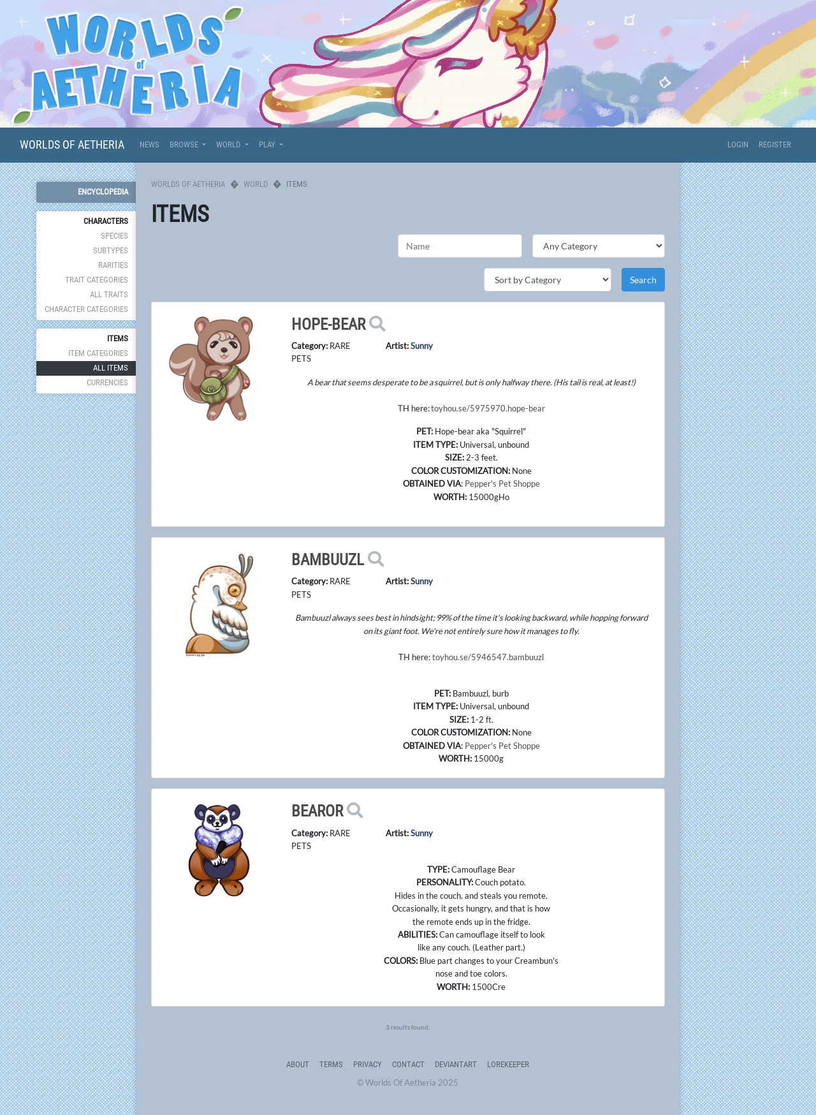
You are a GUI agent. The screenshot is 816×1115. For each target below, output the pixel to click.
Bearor (317, 811)
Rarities (113, 265)
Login (737, 144)
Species (114, 235)
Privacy (367, 1064)
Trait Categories (96, 279)
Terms (331, 1064)
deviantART (456, 1064)
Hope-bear (328, 324)
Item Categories (98, 353)
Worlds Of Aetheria (72, 144)
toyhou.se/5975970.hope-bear (488, 408)
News (149, 144)
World (256, 184)
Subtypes (110, 250)
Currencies (107, 382)
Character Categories (86, 309)
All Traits (109, 294)
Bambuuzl (327, 559)
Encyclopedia (103, 191)
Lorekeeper (508, 1064)
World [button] (229, 144)
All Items (110, 368)
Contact (408, 1064)
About (297, 1064)
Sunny (422, 346)
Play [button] (268, 144)
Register (775, 144)
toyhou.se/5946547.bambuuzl (488, 657)
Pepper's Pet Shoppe (502, 483)
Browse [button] (185, 144)
